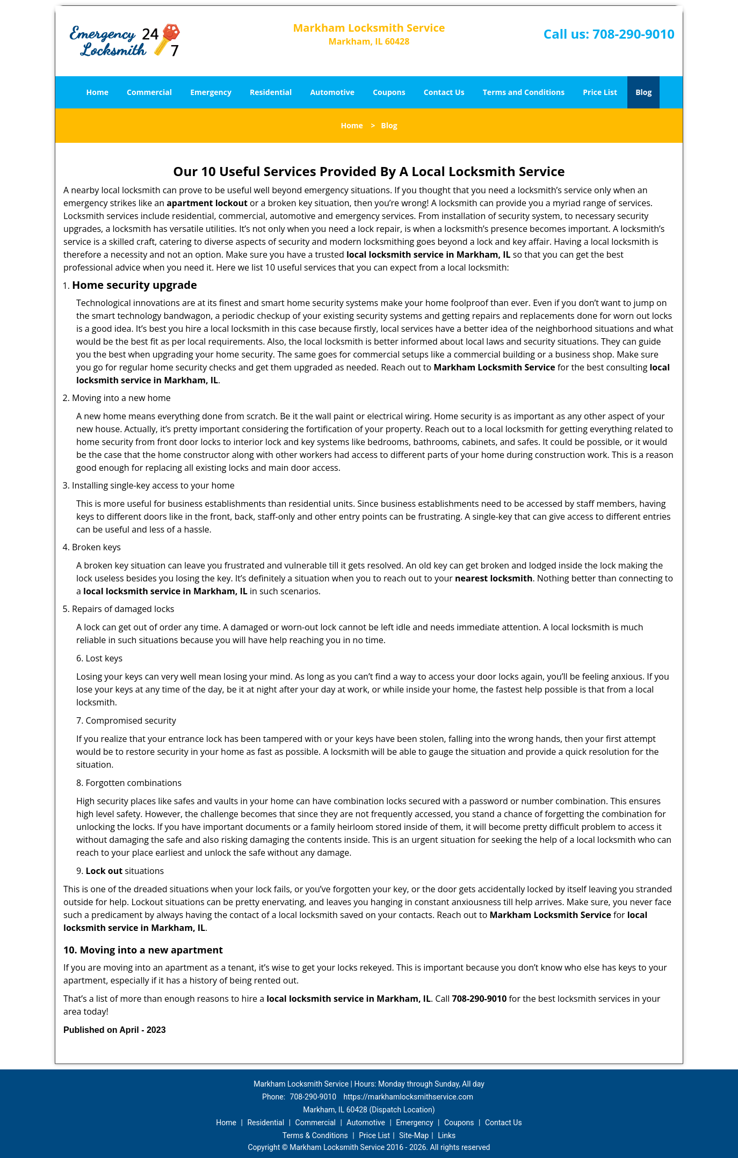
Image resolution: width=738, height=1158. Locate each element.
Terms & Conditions (315, 1135)
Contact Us (444, 92)
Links (446, 1135)
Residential (271, 92)
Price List (600, 92)
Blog (643, 92)
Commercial (149, 92)
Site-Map (414, 1135)
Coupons (389, 92)
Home (97, 92)
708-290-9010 (633, 33)
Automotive (332, 92)
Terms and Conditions (524, 92)
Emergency (210, 92)
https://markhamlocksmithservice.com (408, 1097)
